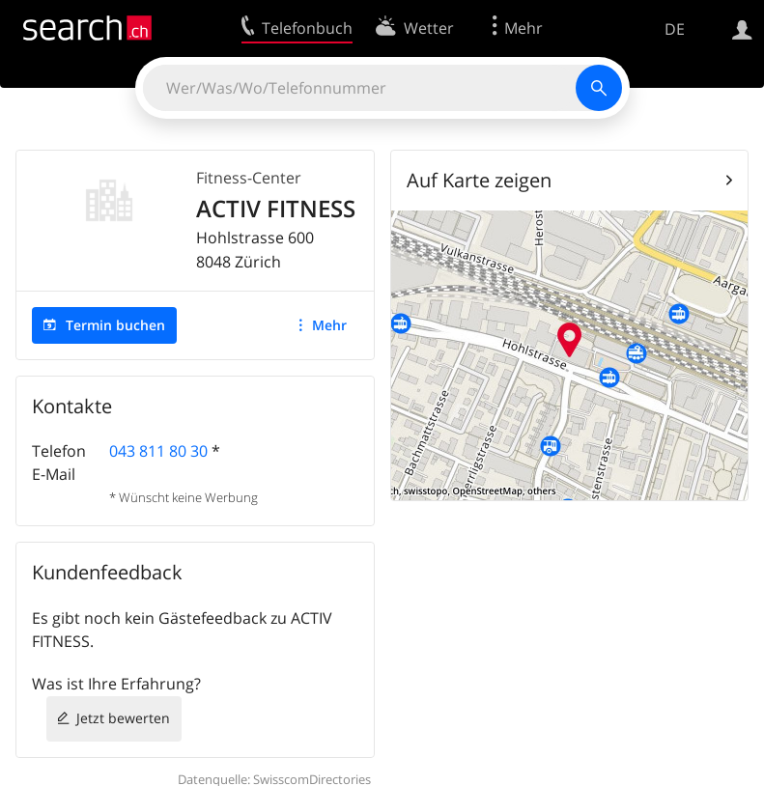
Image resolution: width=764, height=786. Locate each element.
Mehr (329, 325)
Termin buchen (115, 325)
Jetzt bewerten (123, 718)
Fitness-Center (248, 177)
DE (675, 29)
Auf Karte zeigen (479, 180)
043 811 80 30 (158, 451)
